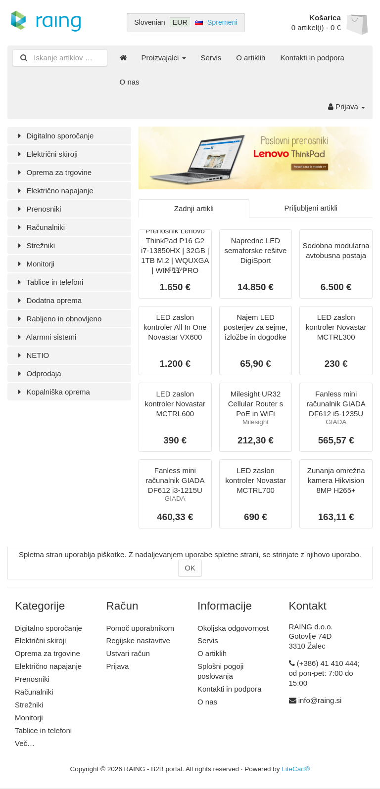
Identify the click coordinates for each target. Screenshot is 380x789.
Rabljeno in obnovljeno (58, 318)
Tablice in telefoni (49, 282)
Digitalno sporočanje (54, 136)
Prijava (346, 106)
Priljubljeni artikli (311, 208)
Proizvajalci (164, 57)
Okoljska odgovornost (233, 628)
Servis (211, 57)
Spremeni (222, 22)
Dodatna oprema (48, 300)
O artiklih (250, 57)
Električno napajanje (54, 190)
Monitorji (34, 264)
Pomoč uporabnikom (140, 628)
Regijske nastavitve (138, 640)
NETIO (32, 355)
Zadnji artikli (194, 208)
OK (190, 568)
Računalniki (40, 227)
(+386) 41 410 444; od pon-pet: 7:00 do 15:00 (324, 673)
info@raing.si (320, 700)
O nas (130, 82)
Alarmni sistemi (45, 337)
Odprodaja (38, 373)
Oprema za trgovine (53, 172)
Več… (25, 743)
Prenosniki (38, 209)
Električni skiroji (46, 154)
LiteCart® (296, 769)
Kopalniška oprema (52, 392)
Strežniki (35, 245)
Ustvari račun (128, 653)
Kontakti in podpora (312, 57)
